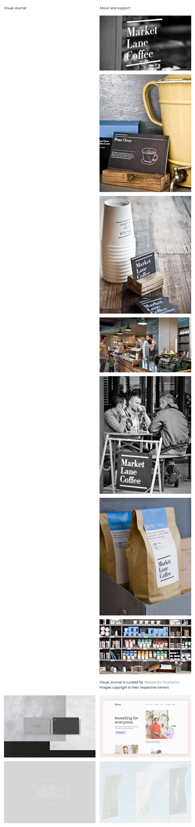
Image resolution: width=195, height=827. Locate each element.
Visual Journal (15, 8)
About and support (115, 8)
